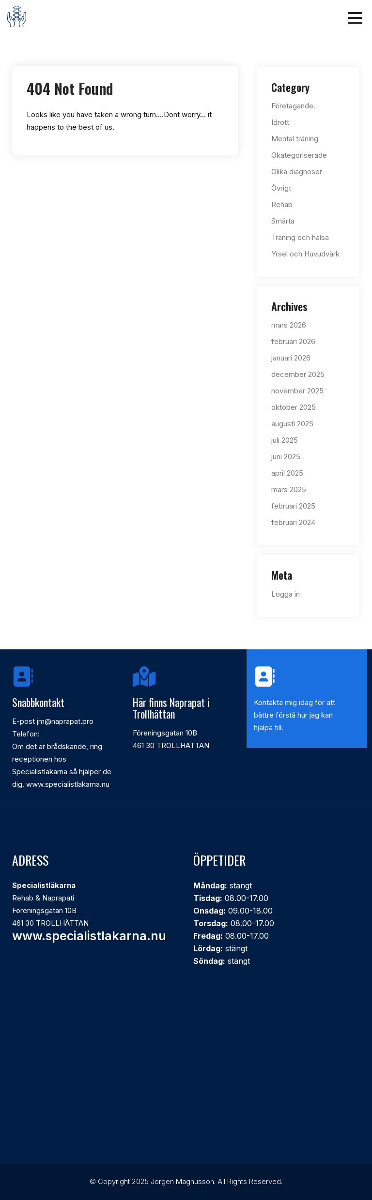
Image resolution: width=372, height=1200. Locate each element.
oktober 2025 (293, 407)
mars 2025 (288, 489)
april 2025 (287, 473)
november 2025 (297, 390)
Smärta (282, 220)
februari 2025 (293, 505)
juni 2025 (285, 456)
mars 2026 (288, 325)
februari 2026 (293, 341)
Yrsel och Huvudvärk (305, 253)
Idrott (280, 122)
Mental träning (294, 138)
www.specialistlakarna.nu (89, 936)
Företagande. (293, 105)
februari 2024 (293, 522)
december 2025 (298, 374)
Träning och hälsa (300, 237)
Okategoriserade (299, 155)
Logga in (285, 594)
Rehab (282, 204)
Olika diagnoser (296, 171)
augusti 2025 (292, 423)
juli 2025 (284, 440)
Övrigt (281, 188)
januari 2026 (290, 357)
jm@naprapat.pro (65, 721)
